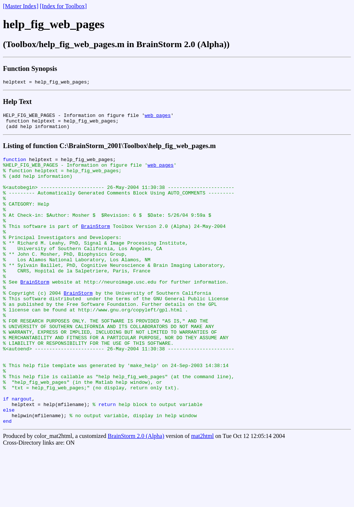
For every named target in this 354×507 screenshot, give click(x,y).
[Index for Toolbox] (63, 6)
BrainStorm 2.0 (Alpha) (136, 494)
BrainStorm (95, 245)
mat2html (202, 494)
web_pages (158, 117)
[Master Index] (21, 6)
